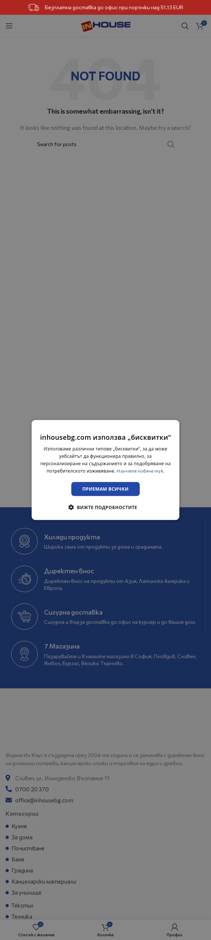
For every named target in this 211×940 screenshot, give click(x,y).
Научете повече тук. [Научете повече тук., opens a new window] (140, 470)
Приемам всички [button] (106, 488)
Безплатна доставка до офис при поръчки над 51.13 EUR (105, 7)
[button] (105, 507)
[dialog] (106, 470)
